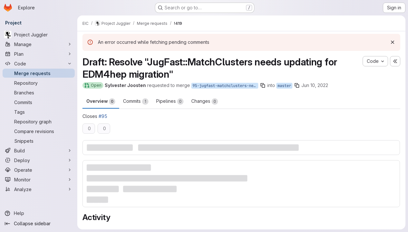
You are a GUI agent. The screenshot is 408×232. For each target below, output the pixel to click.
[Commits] (39, 102)
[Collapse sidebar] (39, 223)
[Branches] (39, 92)
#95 (103, 116)
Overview (100, 101)
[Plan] (39, 53)
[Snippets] (39, 140)
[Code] (39, 63)
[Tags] (39, 111)
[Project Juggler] (39, 34)
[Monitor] (39, 179)
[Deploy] (39, 160)
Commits (135, 101)
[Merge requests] (39, 73)
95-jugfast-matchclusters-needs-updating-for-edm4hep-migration (225, 85)
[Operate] (39, 169)
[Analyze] (39, 189)
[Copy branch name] (263, 85)
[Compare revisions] (39, 131)
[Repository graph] (39, 121)
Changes (204, 101)
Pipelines (170, 101)
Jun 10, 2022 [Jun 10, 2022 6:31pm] (314, 85)
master (284, 85)
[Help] (39, 213)
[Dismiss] (392, 42)
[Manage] (39, 44)
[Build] (39, 150)
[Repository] (39, 82)
